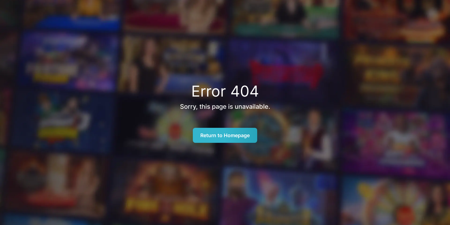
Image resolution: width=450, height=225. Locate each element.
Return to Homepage (225, 135)
